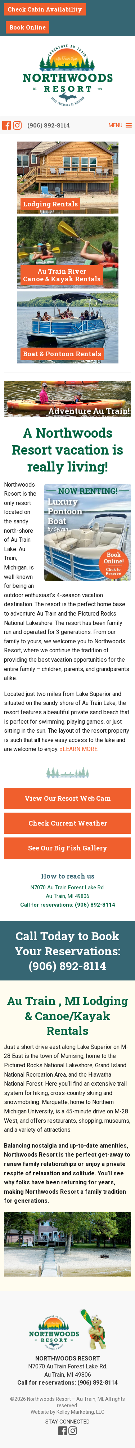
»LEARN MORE (79, 749)
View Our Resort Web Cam (67, 798)
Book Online (27, 27)
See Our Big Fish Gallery (67, 848)
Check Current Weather (67, 823)
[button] (115, 125)
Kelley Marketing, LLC (80, 1412)
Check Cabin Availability (45, 9)
